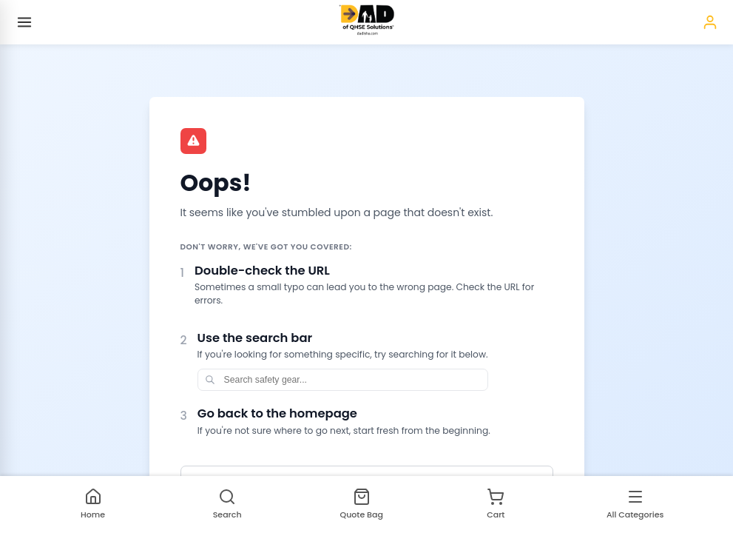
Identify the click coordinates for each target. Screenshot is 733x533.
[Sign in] (710, 22)
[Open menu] (24, 22)
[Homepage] (366, 22)
